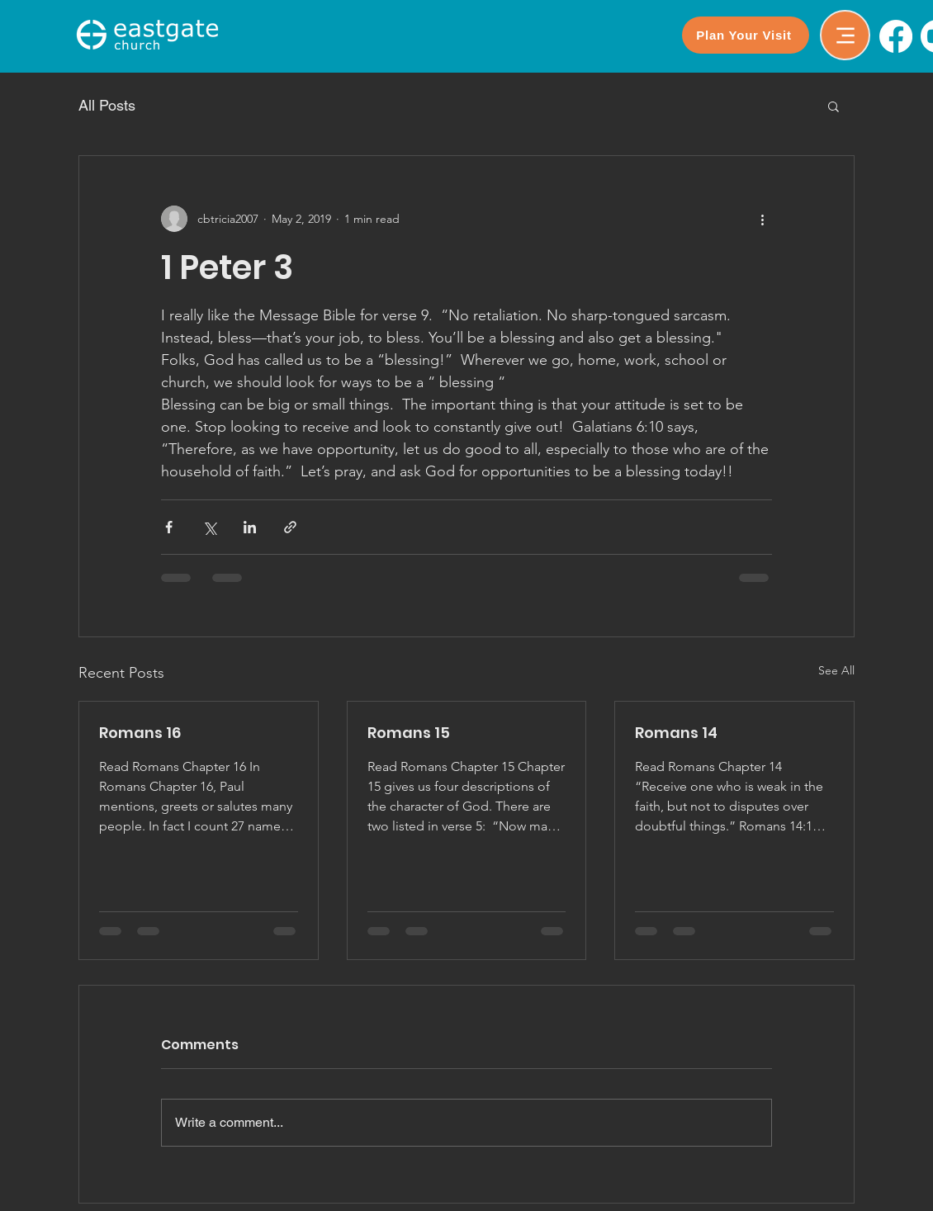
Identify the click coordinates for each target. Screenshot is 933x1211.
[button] (833, 105)
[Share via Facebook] (169, 527)
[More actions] (762, 219)
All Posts (106, 105)
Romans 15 (408, 732)
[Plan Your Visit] (745, 35)
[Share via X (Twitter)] (209, 527)
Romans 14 (676, 732)
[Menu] (845, 35)
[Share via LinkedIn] (250, 527)
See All (836, 670)
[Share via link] (290, 527)
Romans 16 (140, 732)
